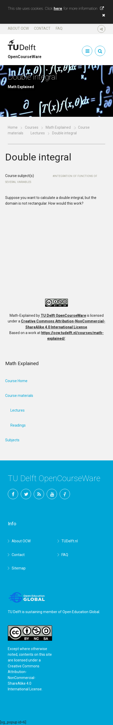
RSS (39, 494)
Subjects (12, 440)
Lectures (38, 133)
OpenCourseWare (24, 54)
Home (13, 127)
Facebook (13, 494)
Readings (18, 425)
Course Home (16, 381)
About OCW (18, 28)
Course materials (19, 396)
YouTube (52, 494)
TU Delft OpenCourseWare (63, 315)
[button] (102, 15)
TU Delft (65, 494)
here (58, 8)
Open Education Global (80, 612)
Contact (42, 28)
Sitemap (19, 568)
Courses (31, 127)
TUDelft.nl (69, 541)
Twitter (26, 494)
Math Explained (58, 127)
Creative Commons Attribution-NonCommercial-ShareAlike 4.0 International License (25, 677)
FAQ (59, 28)
